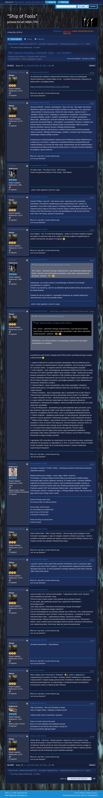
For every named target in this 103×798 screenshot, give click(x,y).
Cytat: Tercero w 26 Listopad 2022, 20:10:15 (49, 316)
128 (44, 66)
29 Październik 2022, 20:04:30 (39, 102)
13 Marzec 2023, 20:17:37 (38, 703)
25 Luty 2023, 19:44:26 (37, 670)
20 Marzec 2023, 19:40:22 (38, 736)
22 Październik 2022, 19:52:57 (39, 72)
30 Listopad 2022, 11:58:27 (38, 463)
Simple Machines (22, 793)
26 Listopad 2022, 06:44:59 (38, 229)
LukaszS (13, 703)
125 (32, 66)
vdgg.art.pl (67, 31)
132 (49, 66)
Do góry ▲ (94, 793)
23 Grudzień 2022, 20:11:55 (38, 590)
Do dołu (10, 65)
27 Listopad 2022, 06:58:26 (38, 311)
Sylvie (88, 44)
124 (28, 66)
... (26, 66)
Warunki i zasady (85, 793)
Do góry (10, 765)
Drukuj (92, 65)
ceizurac (13, 464)
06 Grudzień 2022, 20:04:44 (38, 529)
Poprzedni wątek (74, 58)
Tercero (12, 165)
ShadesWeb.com (22, 795)
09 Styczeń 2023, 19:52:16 (38, 640)
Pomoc (77, 793)
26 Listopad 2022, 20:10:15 (38, 260)
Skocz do (63, 779)
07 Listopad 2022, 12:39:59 (38, 165)
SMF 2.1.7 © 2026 (10, 793)
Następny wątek (88, 58)
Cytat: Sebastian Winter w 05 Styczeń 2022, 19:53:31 (52, 265)
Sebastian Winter (17, 72)
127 (40, 66)
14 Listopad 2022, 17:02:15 (38, 197)
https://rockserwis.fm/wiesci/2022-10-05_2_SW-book (49, 87)
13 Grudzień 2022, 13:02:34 (38, 559)
